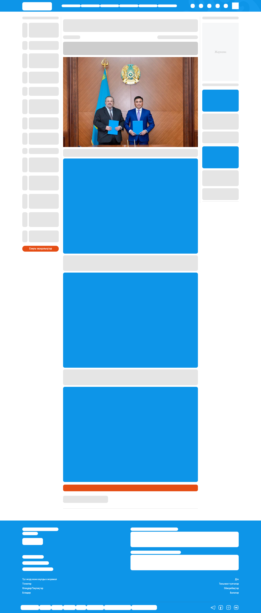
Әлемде (129, 5)
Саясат (109, 5)
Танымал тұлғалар (229, 583)
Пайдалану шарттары (37, 569)
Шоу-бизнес (167, 5)
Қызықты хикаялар (118, 607)
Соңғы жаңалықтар (40, 248)
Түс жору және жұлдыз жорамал (39, 579)
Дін (237, 579)
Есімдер (26, 592)
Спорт (148, 5)
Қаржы (90, 5)
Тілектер (26, 583)
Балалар (234, 592)
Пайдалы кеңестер (144, 607)
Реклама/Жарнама (35, 563)
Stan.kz (67, 497)
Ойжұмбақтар (231, 588)
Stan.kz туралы (33, 556)
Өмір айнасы (71, 5)
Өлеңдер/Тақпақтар (32, 588)
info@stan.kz (30, 533)
